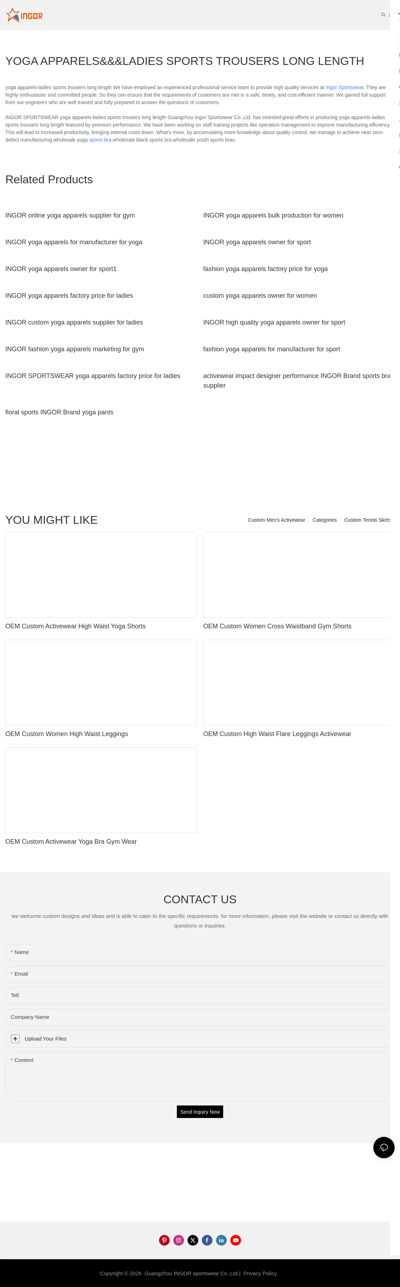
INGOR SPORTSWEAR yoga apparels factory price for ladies (92, 375)
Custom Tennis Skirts (367, 520)
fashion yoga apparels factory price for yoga (265, 268)
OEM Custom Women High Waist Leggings (66, 733)
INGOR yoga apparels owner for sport (257, 242)
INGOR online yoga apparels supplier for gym (70, 215)
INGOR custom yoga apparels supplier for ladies (74, 322)
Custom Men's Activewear (276, 520)
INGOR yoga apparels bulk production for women (273, 215)
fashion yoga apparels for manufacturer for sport (271, 349)
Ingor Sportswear (345, 87)
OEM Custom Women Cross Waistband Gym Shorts (277, 626)
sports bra (100, 140)
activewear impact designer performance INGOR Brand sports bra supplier (297, 380)
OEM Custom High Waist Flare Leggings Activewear (277, 733)
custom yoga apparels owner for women (260, 295)
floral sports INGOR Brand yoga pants (59, 412)
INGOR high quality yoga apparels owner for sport (274, 322)
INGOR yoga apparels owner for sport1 (61, 268)
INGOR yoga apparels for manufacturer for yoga (73, 242)
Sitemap (290, 1273)
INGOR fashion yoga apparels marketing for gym (74, 349)
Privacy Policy (260, 1273)
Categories (325, 520)
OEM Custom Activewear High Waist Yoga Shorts (75, 626)
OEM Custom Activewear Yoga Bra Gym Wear (71, 841)
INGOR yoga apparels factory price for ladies (69, 295)
